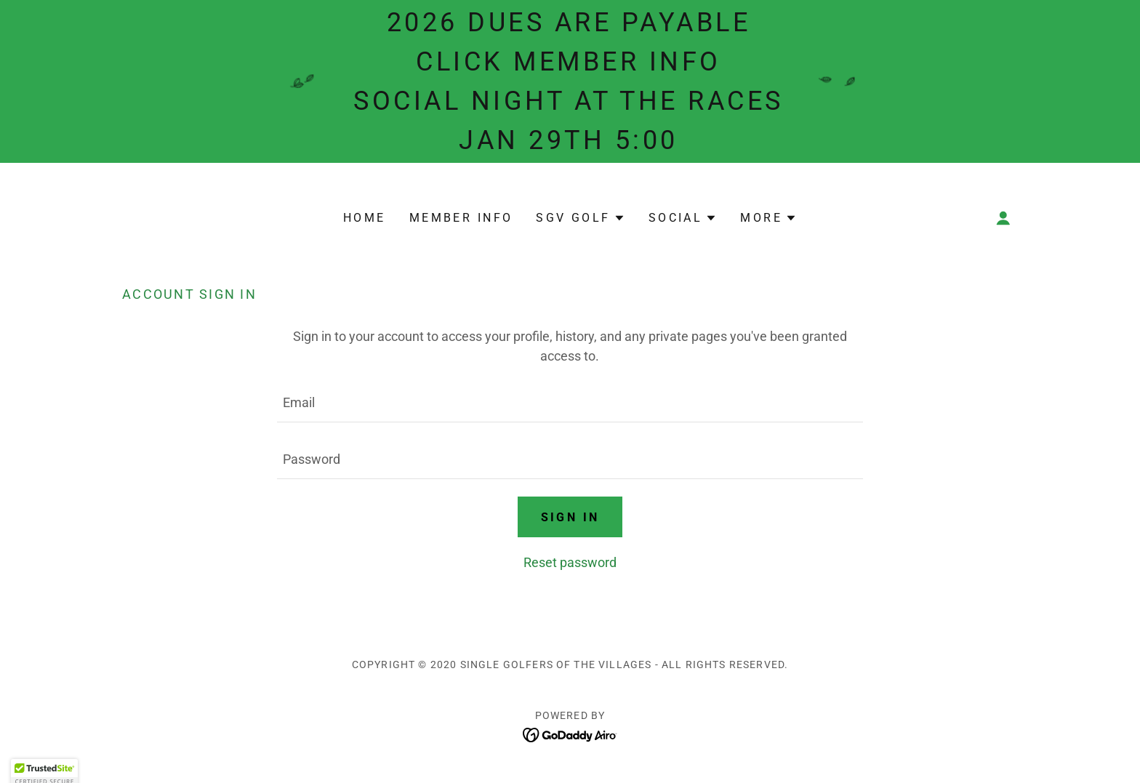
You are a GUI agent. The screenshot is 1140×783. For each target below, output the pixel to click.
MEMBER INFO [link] (461, 218)
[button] (580, 218)
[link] (570, 734)
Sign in (570, 517)
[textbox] (569, 402)
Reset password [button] (570, 562)
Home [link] (364, 218)
